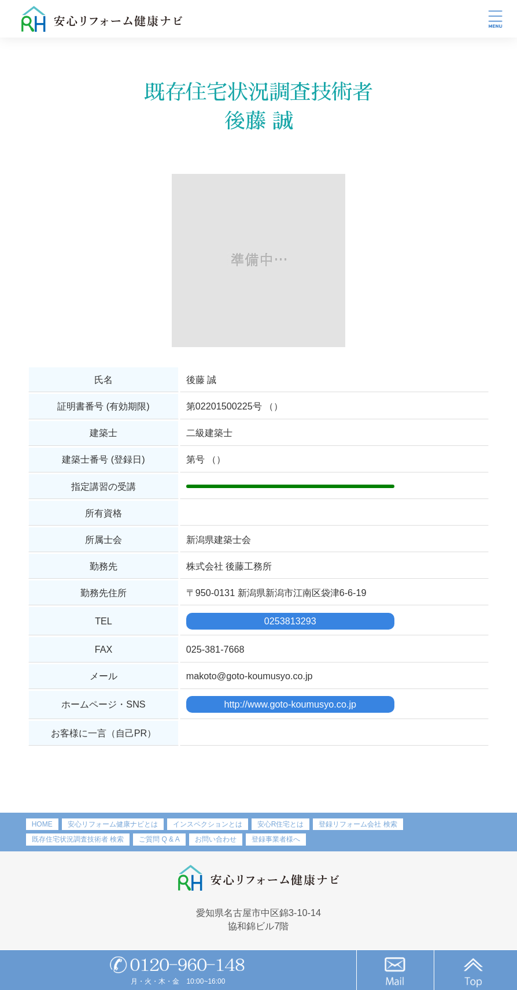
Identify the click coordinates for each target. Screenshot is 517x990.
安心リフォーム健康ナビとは (113, 824)
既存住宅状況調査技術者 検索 (78, 839)
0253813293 (290, 621)
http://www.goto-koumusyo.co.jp (290, 704)
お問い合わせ (216, 839)
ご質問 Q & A (159, 839)
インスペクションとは (207, 824)
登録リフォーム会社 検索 (358, 824)
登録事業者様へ (276, 839)
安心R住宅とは (280, 824)
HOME (42, 824)
